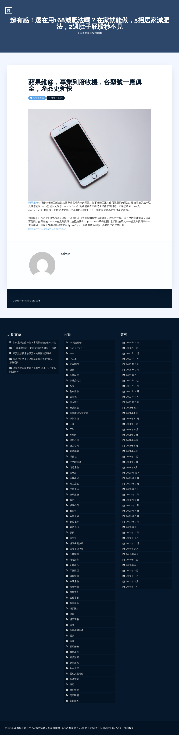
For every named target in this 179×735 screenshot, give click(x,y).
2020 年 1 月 (132, 527)
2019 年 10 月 (132, 543)
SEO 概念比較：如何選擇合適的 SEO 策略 (34, 347)
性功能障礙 (75, 461)
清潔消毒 (74, 559)
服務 (72, 532)
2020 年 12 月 (133, 472)
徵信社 (73, 456)
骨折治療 (74, 689)
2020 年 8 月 (132, 489)
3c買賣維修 (38, 98)
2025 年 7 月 (132, 375)
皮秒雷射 (74, 597)
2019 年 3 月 (132, 581)
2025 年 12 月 (132, 353)
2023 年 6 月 (132, 402)
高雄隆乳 (74, 700)
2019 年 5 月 (132, 570)
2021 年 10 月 (132, 418)
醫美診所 (74, 657)
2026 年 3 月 (132, 342)
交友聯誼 (74, 364)
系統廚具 (74, 603)
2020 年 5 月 (132, 505)
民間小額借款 (76, 548)
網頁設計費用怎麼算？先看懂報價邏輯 (32, 353)
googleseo (76, 347)
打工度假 (74, 483)
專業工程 (74, 418)
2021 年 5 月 (132, 445)
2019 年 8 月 (132, 554)
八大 (72, 385)
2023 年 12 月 (132, 380)
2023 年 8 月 (132, 391)
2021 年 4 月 (132, 451)
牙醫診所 (74, 565)
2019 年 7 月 (132, 559)
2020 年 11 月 (132, 478)
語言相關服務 (76, 630)
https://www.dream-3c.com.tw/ (47, 228)
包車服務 (74, 391)
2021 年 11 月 (132, 413)
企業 (72, 369)
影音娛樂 (74, 451)
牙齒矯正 (74, 570)
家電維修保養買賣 (79, 413)
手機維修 (74, 478)
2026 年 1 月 (132, 347)
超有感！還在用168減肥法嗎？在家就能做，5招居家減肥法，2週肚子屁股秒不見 (89, 23)
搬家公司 (74, 505)
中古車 (73, 358)
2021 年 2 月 (132, 461)
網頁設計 (74, 608)
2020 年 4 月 (132, 510)
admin (65, 254)
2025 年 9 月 (132, 364)
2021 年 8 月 (132, 429)
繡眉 (72, 613)
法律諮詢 (74, 554)
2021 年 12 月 (132, 407)
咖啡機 (73, 396)
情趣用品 (74, 467)
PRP (72, 353)
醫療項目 (74, 651)
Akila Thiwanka (125, 727)
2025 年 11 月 (132, 358)
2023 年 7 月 (132, 396)
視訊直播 (74, 619)
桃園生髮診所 (76, 543)
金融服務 (74, 662)
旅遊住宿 (74, 516)
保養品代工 (75, 380)
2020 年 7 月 (132, 494)
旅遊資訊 (74, 527)
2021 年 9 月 (132, 423)
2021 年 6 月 (132, 440)
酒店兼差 (74, 646)
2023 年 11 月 (132, 385)
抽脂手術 (74, 489)
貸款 (72, 635)
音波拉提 (74, 679)
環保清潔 (74, 575)
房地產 (73, 472)
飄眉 (72, 684)
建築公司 (74, 440)
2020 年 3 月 (132, 516)
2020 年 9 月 (132, 483)
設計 (72, 624)
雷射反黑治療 (76, 673)
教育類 (73, 510)
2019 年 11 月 (132, 537)
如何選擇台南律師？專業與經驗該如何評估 (34, 342)
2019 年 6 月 (132, 565)
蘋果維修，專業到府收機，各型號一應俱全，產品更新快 (85, 85)
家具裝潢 (74, 407)
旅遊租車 (74, 521)
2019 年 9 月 (132, 548)
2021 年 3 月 (132, 456)
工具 (72, 423)
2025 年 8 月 (132, 369)
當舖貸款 (74, 592)
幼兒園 (73, 434)
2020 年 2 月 (132, 521)
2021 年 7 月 (132, 434)
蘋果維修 (33, 202)
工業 (72, 429)
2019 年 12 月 (132, 532)
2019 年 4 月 (132, 575)
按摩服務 (74, 494)
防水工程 (74, 668)
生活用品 (74, 581)
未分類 (73, 537)
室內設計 (74, 402)
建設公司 (74, 445)
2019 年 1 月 (132, 586)
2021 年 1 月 (132, 467)
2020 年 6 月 (132, 499)
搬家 (72, 499)
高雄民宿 (74, 695)
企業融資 (74, 375)
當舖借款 (74, 586)
